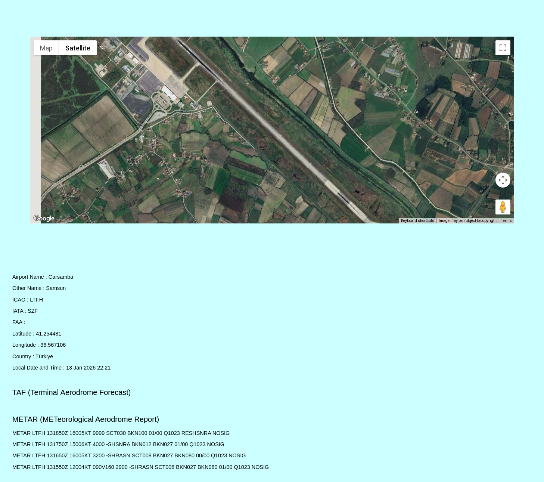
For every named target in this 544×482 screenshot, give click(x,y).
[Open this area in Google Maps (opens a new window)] (44, 218)
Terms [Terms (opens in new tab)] (506, 221)
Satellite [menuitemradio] (77, 48)
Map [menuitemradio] (46, 48)
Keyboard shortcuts (417, 221)
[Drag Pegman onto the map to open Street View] (502, 207)
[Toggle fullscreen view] (502, 47)
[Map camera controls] (502, 180)
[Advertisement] (272, 20)
